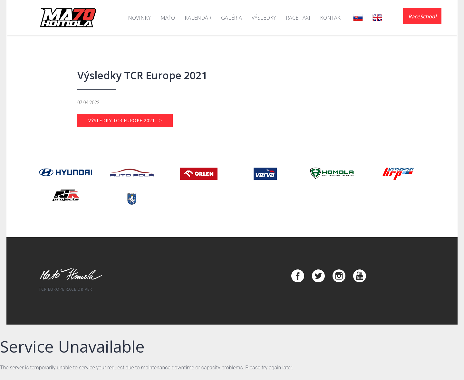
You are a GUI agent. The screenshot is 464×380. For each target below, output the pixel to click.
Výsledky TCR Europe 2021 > (125, 120)
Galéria (231, 17)
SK (358, 18)
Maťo (167, 17)
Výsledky (264, 17)
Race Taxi (298, 17)
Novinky (139, 17)
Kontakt (331, 17)
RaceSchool (422, 16)
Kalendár (198, 17)
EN (377, 18)
